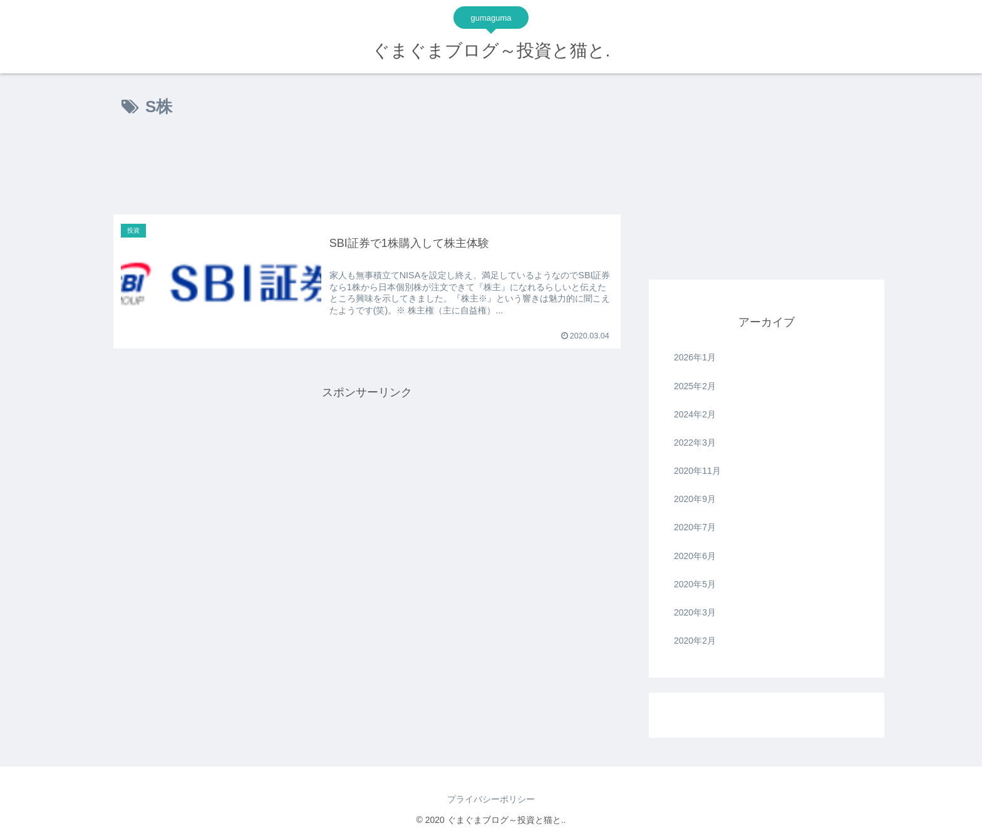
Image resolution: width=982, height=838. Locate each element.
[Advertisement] (367, 170)
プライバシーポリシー (491, 799)
